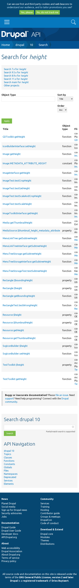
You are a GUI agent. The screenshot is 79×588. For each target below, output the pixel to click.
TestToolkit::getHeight (14, 379)
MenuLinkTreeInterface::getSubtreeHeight (25, 246)
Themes (44, 540)
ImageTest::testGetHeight (16, 188)
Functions (9, 460)
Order (60, 105)
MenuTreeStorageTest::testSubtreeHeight (25, 271)
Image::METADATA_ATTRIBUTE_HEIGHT (25, 163)
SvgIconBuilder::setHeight (16, 353)
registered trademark (35, 580)
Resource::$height (12, 314)
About (5, 543)
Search (43, 45)
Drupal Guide (8, 527)
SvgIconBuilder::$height (15, 346)
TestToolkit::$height (13, 364)
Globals (8, 467)
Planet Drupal (8, 503)
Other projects (11, 85)
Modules (45, 537)
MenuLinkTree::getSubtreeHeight (20, 238)
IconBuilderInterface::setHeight (19, 146)
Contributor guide (50, 513)
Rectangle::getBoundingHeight (19, 296)
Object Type (8, 94)
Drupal (14, 580)
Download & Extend (51, 529)
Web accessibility (10, 548)
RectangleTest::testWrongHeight (20, 305)
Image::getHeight (12, 154)
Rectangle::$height (12, 288)
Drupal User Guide (11, 530)
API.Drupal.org (9, 537)
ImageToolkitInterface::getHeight (20, 213)
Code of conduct (49, 523)
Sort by (61, 94)
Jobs (4, 516)
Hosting (44, 510)
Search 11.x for (15, 79)
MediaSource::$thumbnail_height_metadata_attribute (31, 230)
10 (31, 45)
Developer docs (9, 534)
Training (44, 506)
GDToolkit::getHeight (14, 136)
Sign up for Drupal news (14, 510)
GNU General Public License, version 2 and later (46, 577)
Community (47, 499)
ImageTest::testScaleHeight (17, 204)
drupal (19, 45)
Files (6, 470)
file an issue (61, 395)
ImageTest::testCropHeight (17, 180)
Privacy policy (8, 561)
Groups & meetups (50, 516)
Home (5, 45)
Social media (8, 506)
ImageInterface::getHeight (16, 173)
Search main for (16, 82)
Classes (8, 457)
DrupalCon (46, 520)
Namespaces (11, 474)
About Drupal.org (10, 554)
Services (8, 480)
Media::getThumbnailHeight (17, 222)
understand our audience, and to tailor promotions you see (39, 7)
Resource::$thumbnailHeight (18, 322)
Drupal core (46, 534)
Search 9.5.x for (16, 72)
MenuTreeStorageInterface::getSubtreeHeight (27, 261)
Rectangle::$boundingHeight (18, 280)
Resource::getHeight (13, 330)
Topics (7, 454)
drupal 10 (9, 450)
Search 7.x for (15, 69)
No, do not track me (47, 12)
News (4, 499)
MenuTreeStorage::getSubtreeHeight (22, 253)
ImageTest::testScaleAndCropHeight (22, 196)
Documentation (10, 523)
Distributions (47, 544)
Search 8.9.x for (16, 75)
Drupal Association (11, 551)
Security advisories (11, 513)
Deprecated (10, 477)
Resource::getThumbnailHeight (19, 338)
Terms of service (10, 557)
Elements (9, 483)
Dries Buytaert (60, 580)
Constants (9, 464)
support (9, 398)
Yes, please (27, 12)
